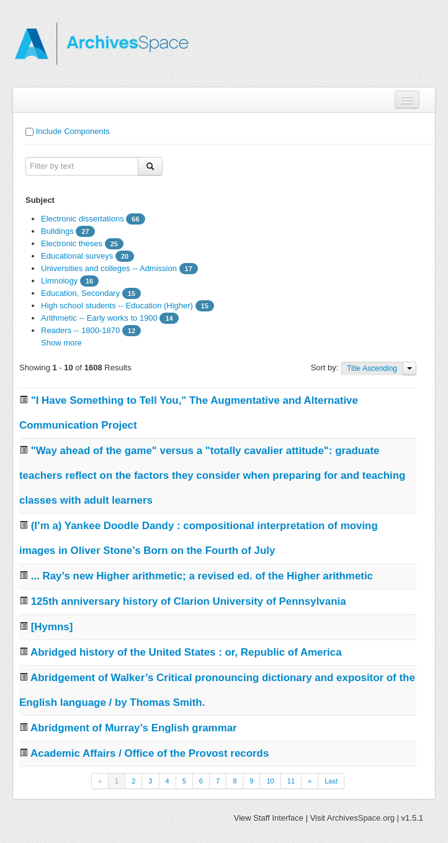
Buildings (57, 231)
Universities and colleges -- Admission (109, 268)
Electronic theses (71, 243)
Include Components (73, 131)
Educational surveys (77, 256)
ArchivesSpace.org (361, 818)
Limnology (59, 280)
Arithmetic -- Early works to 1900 (99, 318)
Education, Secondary (80, 293)
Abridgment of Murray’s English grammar (133, 728)
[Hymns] (52, 627)
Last (331, 781)
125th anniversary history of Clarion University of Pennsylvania (188, 601)
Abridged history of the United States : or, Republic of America (185, 652)
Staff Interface (278, 818)
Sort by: (326, 367)
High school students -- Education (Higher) (117, 305)
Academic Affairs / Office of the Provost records (149, 753)
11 (291, 781)
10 (270, 781)
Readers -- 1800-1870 (80, 330)
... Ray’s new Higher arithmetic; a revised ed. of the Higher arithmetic (202, 576)
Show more (61, 342)
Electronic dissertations (82, 218)
